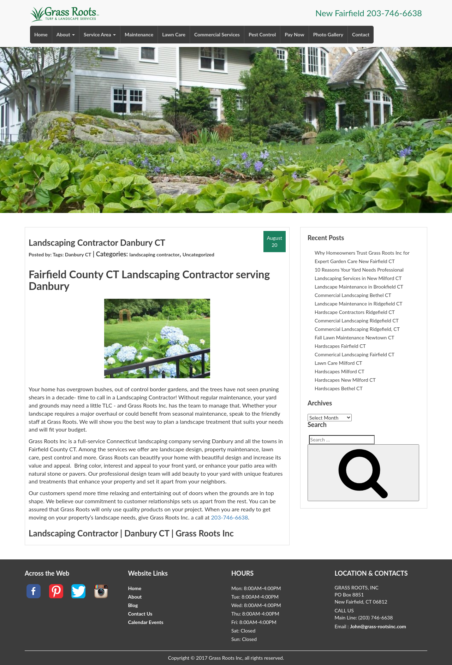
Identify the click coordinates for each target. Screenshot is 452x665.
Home (41, 34)
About (65, 34)
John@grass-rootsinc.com (378, 626)
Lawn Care (173, 34)
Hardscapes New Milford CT (345, 380)
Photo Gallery (328, 34)
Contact (360, 34)
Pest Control (262, 34)
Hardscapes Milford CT (339, 371)
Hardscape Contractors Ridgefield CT (355, 312)
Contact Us (140, 614)
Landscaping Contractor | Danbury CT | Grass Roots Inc (131, 533)
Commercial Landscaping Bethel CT (353, 295)
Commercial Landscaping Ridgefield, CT (357, 329)
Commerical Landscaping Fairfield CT (354, 354)
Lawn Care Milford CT (338, 363)
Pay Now (294, 34)
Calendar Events (145, 622)
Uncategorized (198, 254)
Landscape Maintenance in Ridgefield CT (359, 304)
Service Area (100, 34)
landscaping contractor (154, 254)
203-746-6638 (394, 13)
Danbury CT (78, 254)
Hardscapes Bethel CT (339, 388)
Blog (133, 605)
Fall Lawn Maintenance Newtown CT (354, 337)
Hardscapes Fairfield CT (340, 346)
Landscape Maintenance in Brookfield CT (359, 287)
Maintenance (139, 34)
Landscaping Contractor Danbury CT (97, 242)
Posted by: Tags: (47, 254)
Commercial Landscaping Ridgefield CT (357, 320)
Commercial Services (217, 34)
